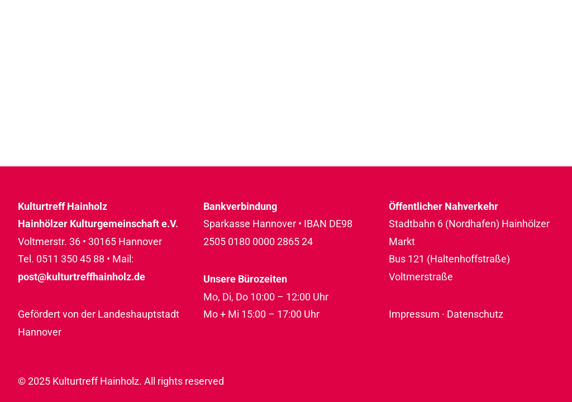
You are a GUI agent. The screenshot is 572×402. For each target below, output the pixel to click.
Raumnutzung (327, 43)
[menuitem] (228, 43)
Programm (224, 43)
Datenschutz (475, 314)
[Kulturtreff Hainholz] (76, 43)
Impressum (414, 314)
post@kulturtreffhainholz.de (81, 277)
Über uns (426, 43)
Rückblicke (515, 43)
